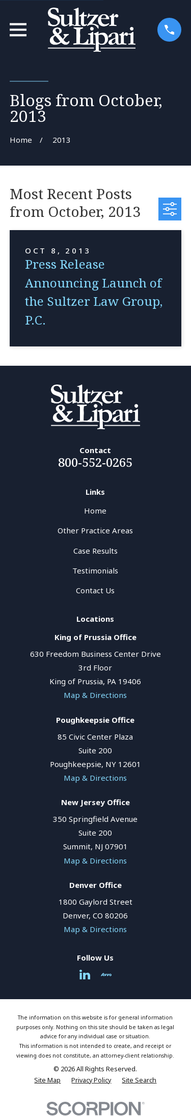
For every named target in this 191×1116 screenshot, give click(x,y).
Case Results (95, 551)
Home (95, 510)
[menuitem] (47, 1081)
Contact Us (95, 590)
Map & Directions (95, 695)
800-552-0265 (95, 462)
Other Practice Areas (95, 530)
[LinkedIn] (84, 974)
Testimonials (95, 570)
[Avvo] (106, 974)
